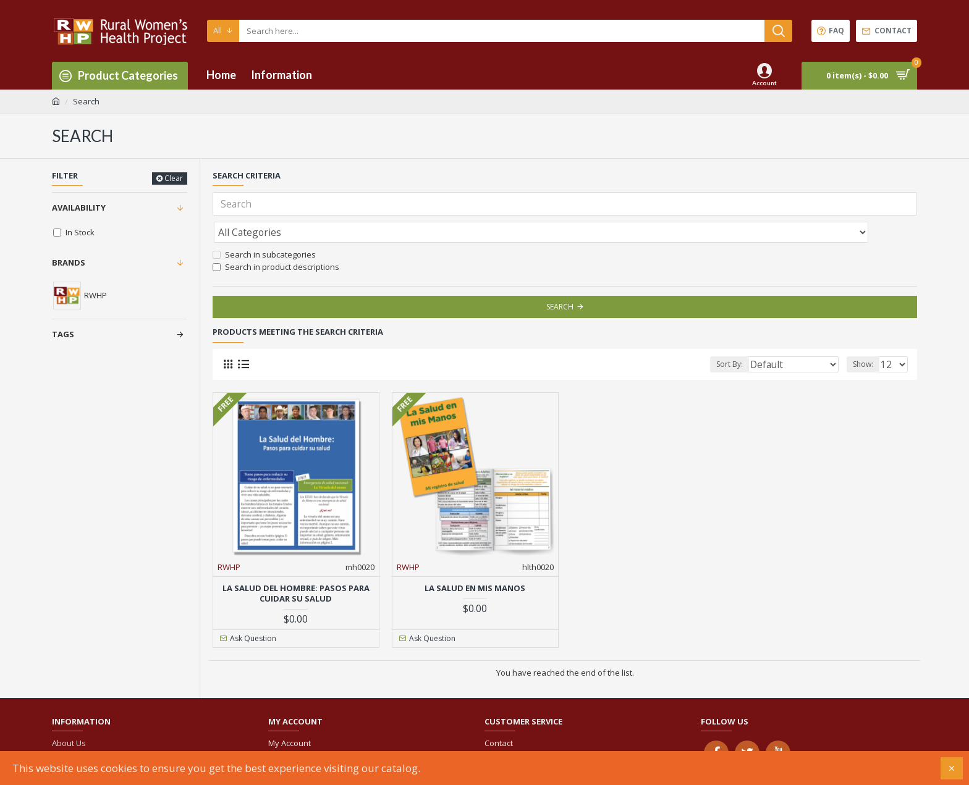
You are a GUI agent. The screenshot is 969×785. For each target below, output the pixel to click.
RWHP (229, 539)
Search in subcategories (264, 227)
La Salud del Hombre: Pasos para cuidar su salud (296, 566)
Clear (173, 178)
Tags (63, 334)
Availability (79, 207)
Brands (68, 262)
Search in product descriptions (276, 239)
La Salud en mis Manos (475, 561)
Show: (867, 337)
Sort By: (749, 337)
